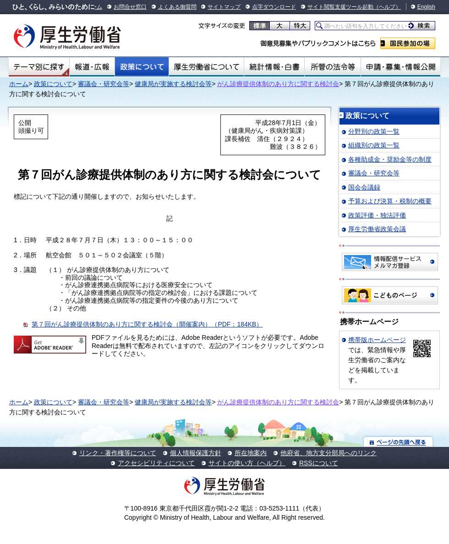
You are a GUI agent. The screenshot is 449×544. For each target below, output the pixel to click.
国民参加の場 (407, 43)
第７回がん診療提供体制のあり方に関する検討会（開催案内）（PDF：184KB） (147, 324)
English (426, 7)
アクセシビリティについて (156, 463)
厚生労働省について (206, 66)
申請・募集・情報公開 (400, 66)
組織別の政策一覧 (374, 145)
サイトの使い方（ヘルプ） (246, 463)
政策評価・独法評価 (377, 215)
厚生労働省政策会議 (377, 229)
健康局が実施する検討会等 (173, 83)
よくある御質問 (177, 7)
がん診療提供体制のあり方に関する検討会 (278, 83)
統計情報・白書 (274, 66)
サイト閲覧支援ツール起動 (340, 7)
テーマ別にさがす (39, 67)
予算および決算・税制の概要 (390, 201)
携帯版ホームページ (377, 339)
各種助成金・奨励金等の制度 (390, 159)
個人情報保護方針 (195, 453)
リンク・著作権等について (117, 453)
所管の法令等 (332, 66)
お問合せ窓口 (130, 7)
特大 (300, 26)
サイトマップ (224, 7)
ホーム (18, 83)
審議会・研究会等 (103, 83)
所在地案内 (251, 453)
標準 (259, 26)
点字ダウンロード (274, 7)
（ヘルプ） (387, 7)
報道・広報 (92, 66)
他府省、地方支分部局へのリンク (328, 453)
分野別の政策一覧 (374, 131)
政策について (142, 66)
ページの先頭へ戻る (398, 441)
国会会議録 (364, 187)
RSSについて (318, 463)
